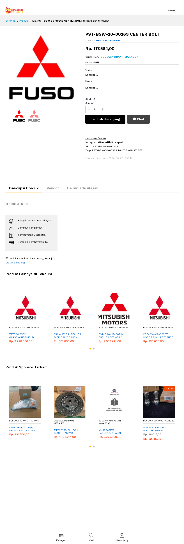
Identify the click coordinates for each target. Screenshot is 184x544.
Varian (89, 70)
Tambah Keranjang (105, 119)
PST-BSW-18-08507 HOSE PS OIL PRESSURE (158, 336)
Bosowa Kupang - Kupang (24, 420)
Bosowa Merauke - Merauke (65, 422)
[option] (42, 68)
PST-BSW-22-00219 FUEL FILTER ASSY (110, 336)
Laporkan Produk (95, 138)
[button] (90, 348)
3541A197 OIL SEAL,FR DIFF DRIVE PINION (67, 336)
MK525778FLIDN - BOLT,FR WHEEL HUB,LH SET (154, 429)
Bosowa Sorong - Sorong (158, 420)
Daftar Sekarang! (15, 262)
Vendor (53, 188)
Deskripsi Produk (24, 188)
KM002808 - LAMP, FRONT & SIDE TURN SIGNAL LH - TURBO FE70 (22, 429)
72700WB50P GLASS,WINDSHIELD (21, 336)
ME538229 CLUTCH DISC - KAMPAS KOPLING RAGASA (66, 432)
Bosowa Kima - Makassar (24, 327)
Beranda (10, 20)
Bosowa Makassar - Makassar (110, 422)
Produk (23, 20)
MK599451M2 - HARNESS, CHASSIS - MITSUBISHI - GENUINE (112, 432)
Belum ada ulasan (82, 188)
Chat (138, 119)
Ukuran (89, 81)
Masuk (171, 10)
